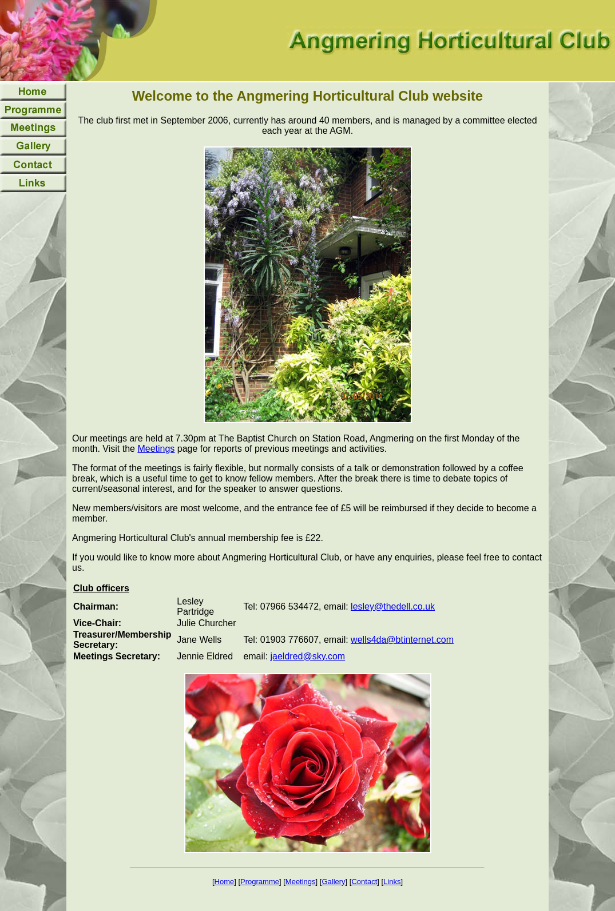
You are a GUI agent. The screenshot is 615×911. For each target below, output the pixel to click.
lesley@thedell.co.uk (393, 606)
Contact (364, 881)
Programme (259, 881)
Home (225, 881)
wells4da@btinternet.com (402, 640)
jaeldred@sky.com (308, 656)
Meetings (155, 448)
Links (391, 881)
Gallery (333, 881)
